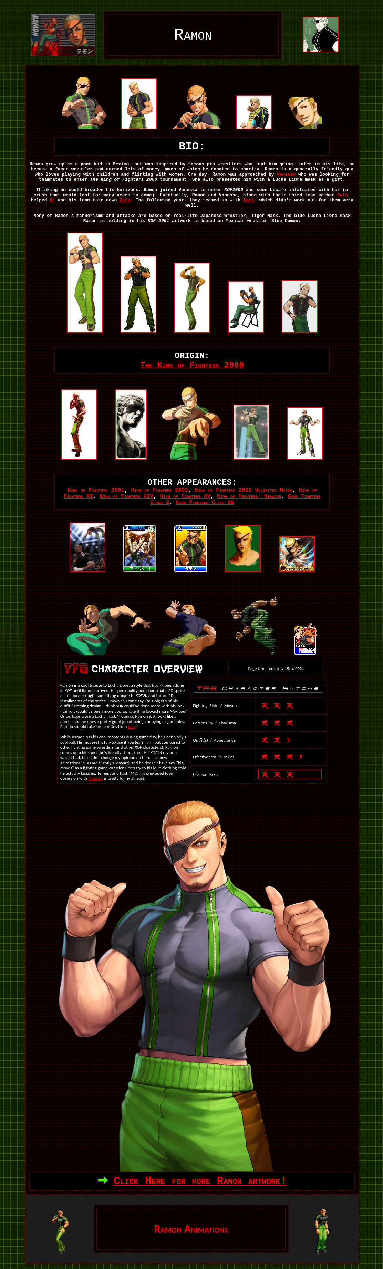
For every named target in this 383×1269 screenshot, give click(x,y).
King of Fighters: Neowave (249, 496)
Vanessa (286, 174)
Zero (125, 200)
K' (52, 200)
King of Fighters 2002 (159, 490)
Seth (342, 195)
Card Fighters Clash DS (205, 503)
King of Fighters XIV (126, 496)
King (132, 726)
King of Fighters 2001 (96, 490)
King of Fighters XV (185, 496)
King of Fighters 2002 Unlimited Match (243, 490)
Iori (248, 200)
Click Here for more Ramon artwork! (200, 1181)
